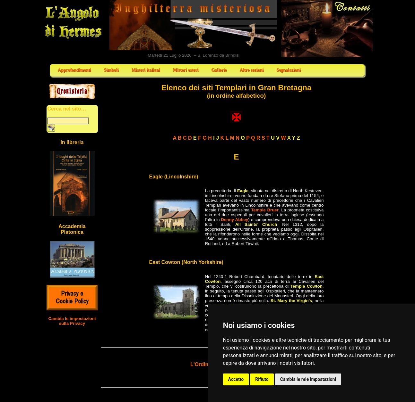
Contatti (327, 28)
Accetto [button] (236, 379)
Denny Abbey (234, 219)
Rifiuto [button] (262, 379)
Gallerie (219, 70)
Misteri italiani (145, 70)
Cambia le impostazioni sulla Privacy (72, 321)
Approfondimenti (74, 70)
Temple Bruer (265, 210)
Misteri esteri (185, 70)
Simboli (111, 70)
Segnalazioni (288, 70)
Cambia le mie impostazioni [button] (308, 379)
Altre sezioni (251, 70)
